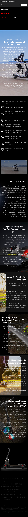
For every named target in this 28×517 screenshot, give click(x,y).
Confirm (23, 5)
